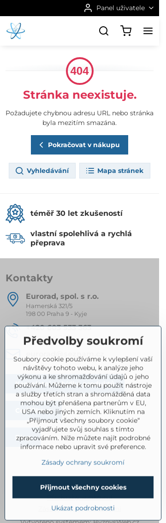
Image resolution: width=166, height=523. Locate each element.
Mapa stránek (114, 171)
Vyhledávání (42, 171)
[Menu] (148, 31)
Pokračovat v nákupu (78, 145)
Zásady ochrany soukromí (83, 488)
